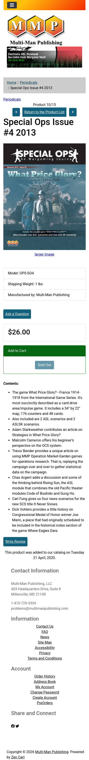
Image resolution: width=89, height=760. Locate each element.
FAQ (45, 632)
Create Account (45, 698)
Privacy (44, 653)
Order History (44, 676)
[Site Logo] (44, 30)
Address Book (45, 682)
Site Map (45, 642)
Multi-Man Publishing (51, 752)
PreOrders (45, 703)
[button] (12, 57)
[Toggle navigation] (12, 5)
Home (11, 82)
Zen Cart (18, 757)
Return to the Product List (44, 112)
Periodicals (28, 82)
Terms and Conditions (44, 658)
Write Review (15, 541)
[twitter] (17, 726)
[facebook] (13, 726)
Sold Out (44, 365)
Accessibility (45, 648)
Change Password (45, 692)
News (44, 637)
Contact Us (45, 626)
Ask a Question (17, 314)
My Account (44, 687)
